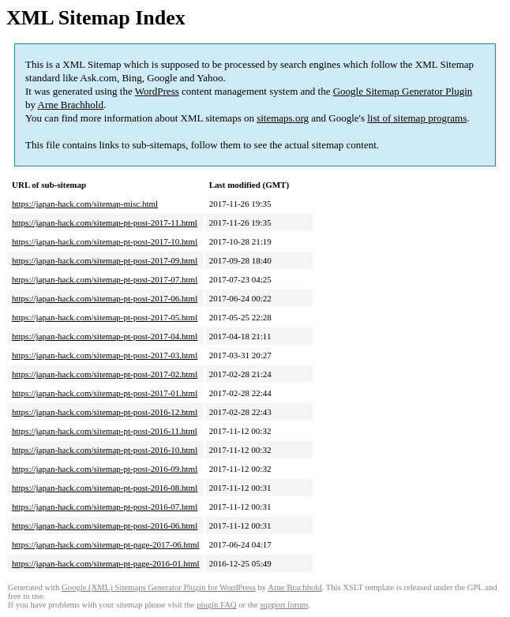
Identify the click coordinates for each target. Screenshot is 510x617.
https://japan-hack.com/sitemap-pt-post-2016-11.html (104, 431)
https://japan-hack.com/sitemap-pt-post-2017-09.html (104, 260)
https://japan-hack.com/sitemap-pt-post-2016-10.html (104, 449)
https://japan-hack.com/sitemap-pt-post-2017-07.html (104, 279)
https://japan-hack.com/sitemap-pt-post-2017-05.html (104, 317)
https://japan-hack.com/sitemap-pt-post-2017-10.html (104, 241)
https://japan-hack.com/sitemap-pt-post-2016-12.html (104, 412)
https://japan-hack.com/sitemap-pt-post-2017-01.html (104, 393)
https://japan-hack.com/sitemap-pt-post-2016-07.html (104, 506)
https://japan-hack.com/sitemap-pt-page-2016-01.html (106, 563)
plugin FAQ (216, 604)
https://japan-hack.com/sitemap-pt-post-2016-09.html (104, 468)
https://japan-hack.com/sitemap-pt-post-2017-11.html (104, 222)
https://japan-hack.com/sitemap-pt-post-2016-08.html (104, 487)
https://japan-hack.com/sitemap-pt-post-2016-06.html (104, 525)
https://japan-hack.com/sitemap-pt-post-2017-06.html (104, 298)
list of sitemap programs (417, 118)
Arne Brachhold (70, 104)
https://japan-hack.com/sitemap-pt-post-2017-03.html (104, 355)
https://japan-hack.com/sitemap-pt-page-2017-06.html (106, 544)
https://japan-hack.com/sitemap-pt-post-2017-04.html (104, 336)
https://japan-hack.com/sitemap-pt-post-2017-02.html (104, 374)
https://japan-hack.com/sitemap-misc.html (85, 203)
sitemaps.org (283, 118)
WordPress (157, 91)
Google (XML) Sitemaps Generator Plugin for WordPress (159, 587)
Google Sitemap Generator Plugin (403, 91)
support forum (284, 604)
